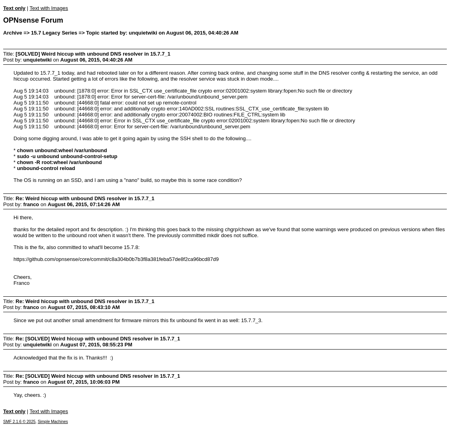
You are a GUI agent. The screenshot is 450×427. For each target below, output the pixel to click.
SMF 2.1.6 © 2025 (19, 421)
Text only (14, 8)
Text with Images (48, 8)
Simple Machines (53, 421)
